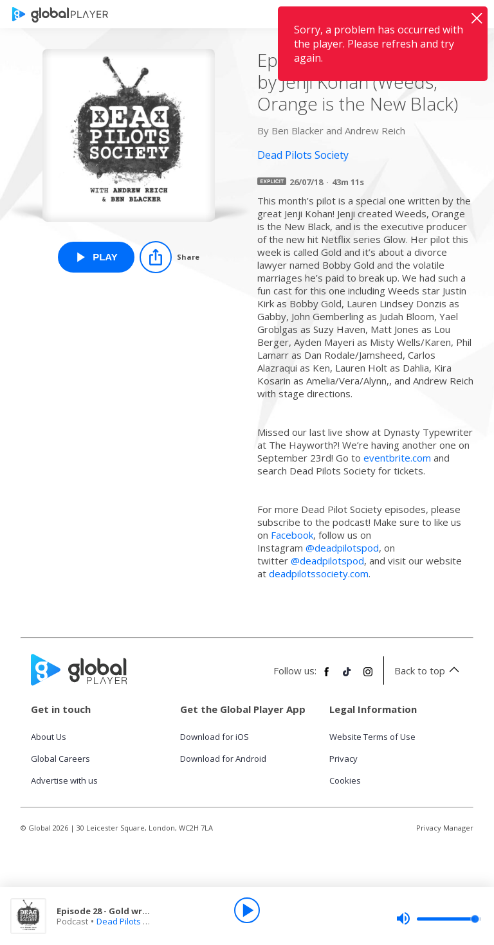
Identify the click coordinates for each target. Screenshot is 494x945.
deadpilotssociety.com (319, 573)
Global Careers (60, 758)
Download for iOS (214, 736)
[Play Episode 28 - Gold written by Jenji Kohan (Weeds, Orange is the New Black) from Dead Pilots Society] (96, 257)
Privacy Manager (444, 828)
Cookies (345, 780)
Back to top (428, 670)
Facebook (292, 534)
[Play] (247, 910)
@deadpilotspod (342, 547)
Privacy (343, 758)
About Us (48, 736)
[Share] (169, 257)
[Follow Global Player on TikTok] (347, 677)
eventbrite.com (397, 457)
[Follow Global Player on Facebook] (327, 677)
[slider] (438, 918)
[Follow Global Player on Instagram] (368, 677)
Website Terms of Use (372, 736)
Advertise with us (64, 780)
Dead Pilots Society (133, 921)
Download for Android (223, 758)
